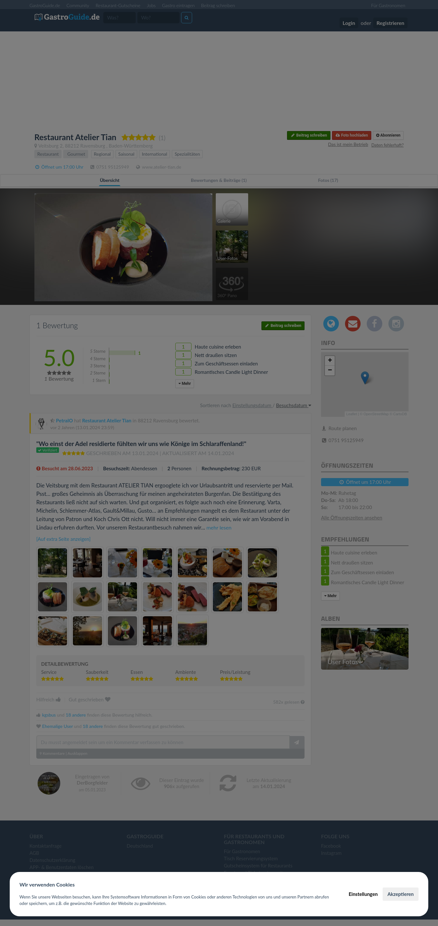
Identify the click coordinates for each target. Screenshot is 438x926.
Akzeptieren (400, 894)
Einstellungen (363, 894)
